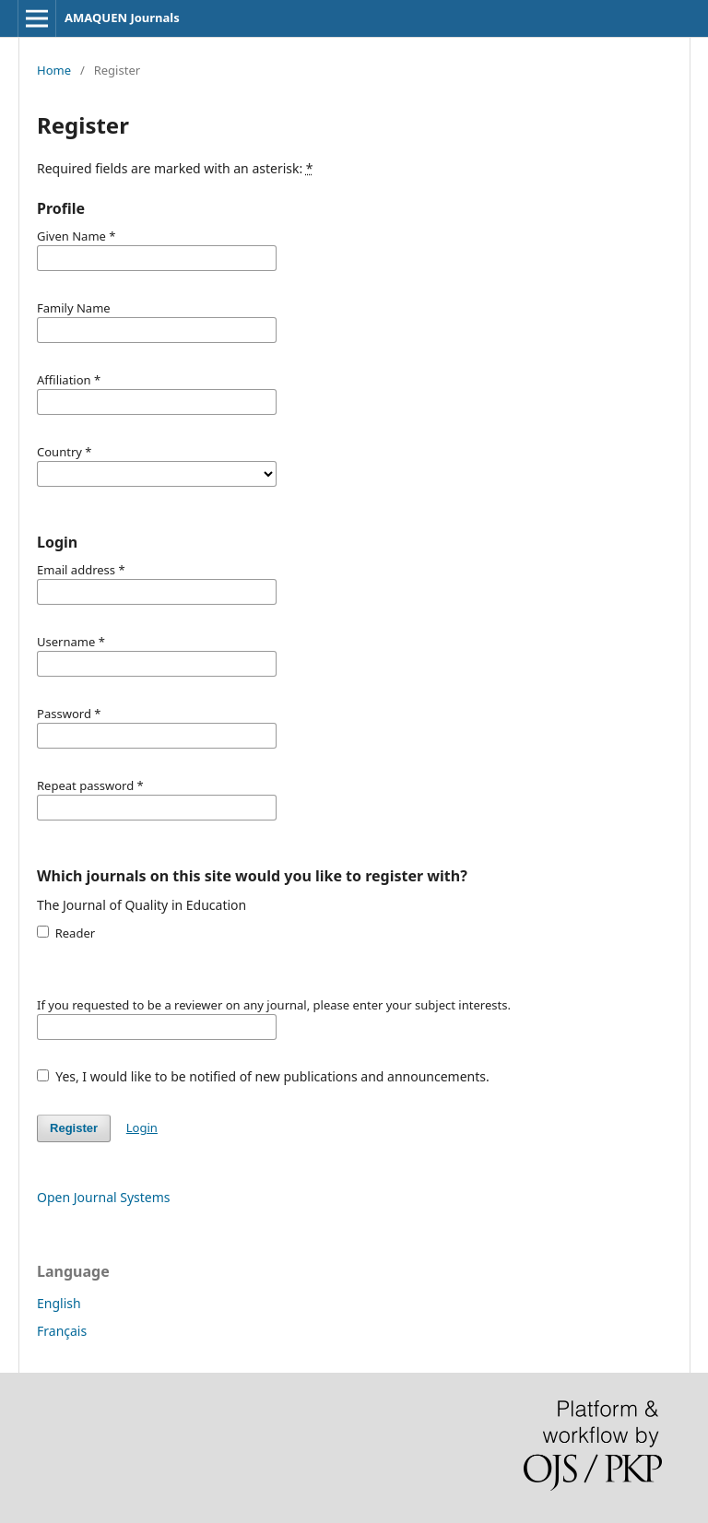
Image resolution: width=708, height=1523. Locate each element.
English (59, 1303)
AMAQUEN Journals (122, 17)
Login (142, 1127)
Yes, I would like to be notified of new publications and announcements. (263, 1076)
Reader (66, 933)
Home (54, 70)
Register (74, 1128)
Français (62, 1331)
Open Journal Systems (104, 1197)
